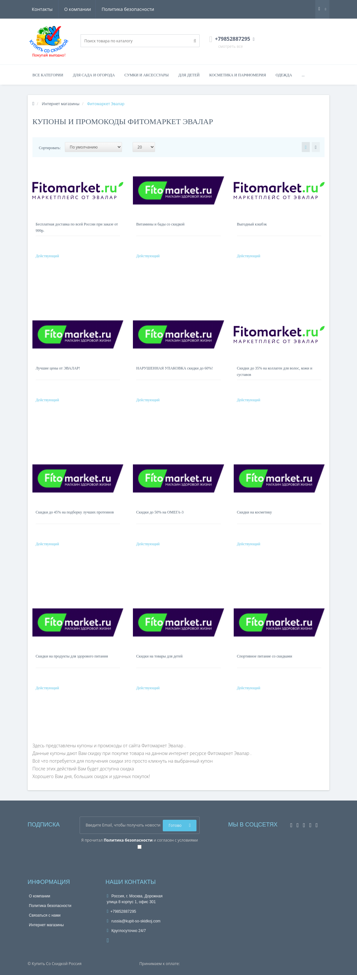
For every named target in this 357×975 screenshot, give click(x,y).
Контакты (145, 9)
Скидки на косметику (254, 512)
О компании (45, 9)
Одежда (283, 75)
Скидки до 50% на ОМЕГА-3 (159, 512)
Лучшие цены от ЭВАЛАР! (58, 368)
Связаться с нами (44, 915)
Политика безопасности (96, 9)
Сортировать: (50, 148)
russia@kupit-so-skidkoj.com (134, 921)
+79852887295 (121, 911)
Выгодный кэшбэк (252, 224)
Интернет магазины (46, 925)
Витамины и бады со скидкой (160, 224)
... (303, 75)
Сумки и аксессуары (147, 75)
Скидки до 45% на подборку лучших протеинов (75, 512)
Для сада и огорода (94, 75)
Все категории (47, 75)
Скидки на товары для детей (159, 656)
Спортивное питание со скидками (264, 656)
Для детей (189, 75)
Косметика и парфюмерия (237, 75)
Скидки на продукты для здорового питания (72, 656)
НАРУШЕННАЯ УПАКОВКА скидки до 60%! (174, 368)
